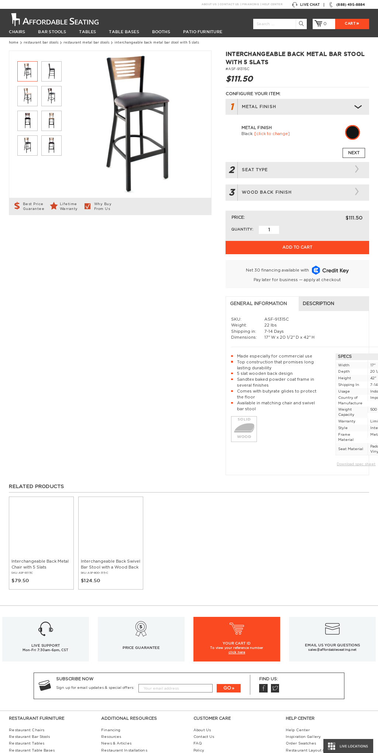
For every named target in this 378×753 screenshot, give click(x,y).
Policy (198, 677)
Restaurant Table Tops (30, 684)
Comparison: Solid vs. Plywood (313, 704)
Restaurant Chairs (26, 657)
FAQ (197, 670)
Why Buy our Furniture (308, 718)
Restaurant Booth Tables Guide (316, 731)
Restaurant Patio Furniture (35, 698)
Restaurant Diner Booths (32, 704)
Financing (250, 4)
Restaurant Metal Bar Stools (86, 42)
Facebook (263, 615)
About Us (209, 4)
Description (132, 230)
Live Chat (306, 5)
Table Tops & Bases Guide (310, 690)
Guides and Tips (116, 684)
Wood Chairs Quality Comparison (316, 698)
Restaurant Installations (124, 677)
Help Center (272, 4)
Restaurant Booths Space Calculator (320, 724)
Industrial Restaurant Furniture (131, 690)
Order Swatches (301, 670)
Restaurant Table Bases (32, 677)
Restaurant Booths (26, 690)
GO (227, 615)
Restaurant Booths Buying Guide (132, 698)
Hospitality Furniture (29, 711)
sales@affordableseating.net (332, 576)
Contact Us (229, 4)
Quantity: (242, 229)
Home (13, 42)
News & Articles (116, 670)
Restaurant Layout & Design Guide (319, 677)
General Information (41, 230)
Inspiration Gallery (303, 664)
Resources (111, 664)
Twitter (275, 615)
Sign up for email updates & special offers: (95, 614)
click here (236, 579)
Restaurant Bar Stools (41, 42)
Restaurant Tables (26, 670)
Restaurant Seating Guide (311, 684)
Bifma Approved (301, 711)
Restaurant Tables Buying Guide (132, 704)
